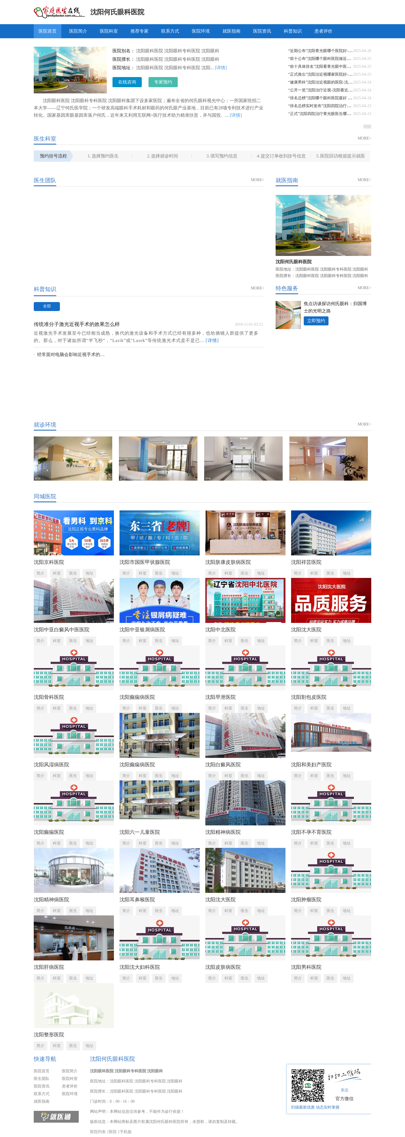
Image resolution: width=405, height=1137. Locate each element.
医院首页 (48, 31)
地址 (89, 573)
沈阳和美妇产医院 (311, 764)
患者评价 (323, 31)
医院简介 (78, 31)
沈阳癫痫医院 (49, 832)
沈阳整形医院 (49, 1034)
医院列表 (98, 1132)
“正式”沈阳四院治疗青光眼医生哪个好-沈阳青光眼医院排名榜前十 (345, 114)
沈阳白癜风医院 (223, 764)
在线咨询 (127, 82)
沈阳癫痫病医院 (137, 697)
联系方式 (170, 31)
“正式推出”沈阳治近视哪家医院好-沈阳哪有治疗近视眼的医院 (341, 74)
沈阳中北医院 (220, 629)
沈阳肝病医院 (49, 967)
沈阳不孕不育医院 (311, 832)
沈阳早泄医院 (220, 697)
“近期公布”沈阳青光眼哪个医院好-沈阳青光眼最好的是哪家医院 (343, 51)
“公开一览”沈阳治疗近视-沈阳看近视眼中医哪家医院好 (336, 90)
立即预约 (316, 320)
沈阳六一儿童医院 (140, 832)
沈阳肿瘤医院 (306, 899)
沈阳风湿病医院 (51, 764)
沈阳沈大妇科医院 (140, 967)
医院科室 (109, 31)
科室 (57, 573)
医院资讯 (262, 31)
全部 (47, 306)
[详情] (221, 67)
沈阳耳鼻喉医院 (137, 899)
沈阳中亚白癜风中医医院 (61, 629)
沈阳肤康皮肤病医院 (228, 562)
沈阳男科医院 (306, 967)
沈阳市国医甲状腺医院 (145, 562)
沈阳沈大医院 (306, 629)
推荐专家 (139, 31)
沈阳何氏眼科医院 (117, 12)
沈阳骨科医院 (49, 697)
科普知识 (293, 31)
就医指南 (231, 31)
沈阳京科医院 (49, 562)
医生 (73, 573)
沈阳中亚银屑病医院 (142, 629)
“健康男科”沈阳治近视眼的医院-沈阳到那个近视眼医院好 (338, 82)
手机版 (126, 1132)
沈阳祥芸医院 (306, 562)
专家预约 (163, 82)
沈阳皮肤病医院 (223, 967)
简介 (40, 573)
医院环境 (201, 31)
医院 (113, 1132)
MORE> (364, 138)
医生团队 (42, 1079)
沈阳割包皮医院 (309, 697)
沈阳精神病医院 (223, 832)
